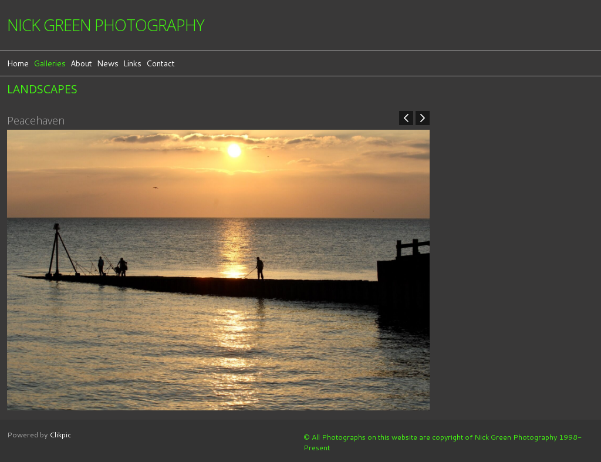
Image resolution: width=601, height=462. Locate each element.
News (108, 63)
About (81, 63)
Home (18, 63)
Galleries (49, 63)
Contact (160, 63)
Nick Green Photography (105, 25)
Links (132, 63)
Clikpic (60, 434)
